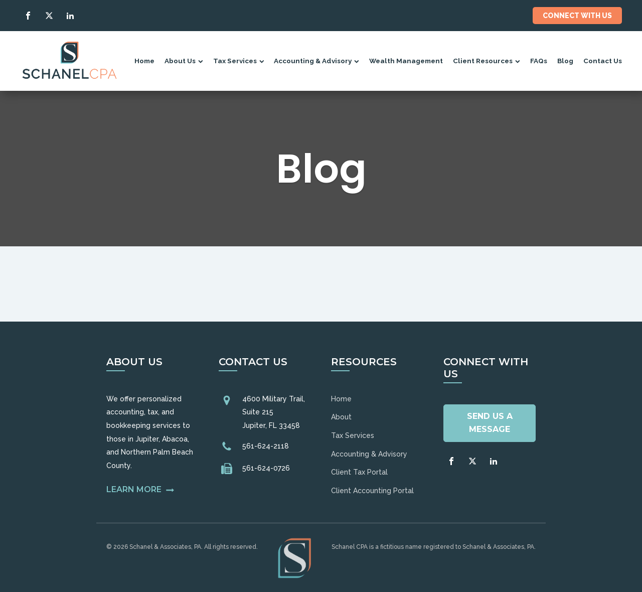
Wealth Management (406, 61)
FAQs (538, 61)
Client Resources (486, 61)
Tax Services (238, 61)
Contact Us (602, 61)
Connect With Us (577, 16)
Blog (565, 61)
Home (144, 61)
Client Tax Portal (359, 472)
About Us (184, 61)
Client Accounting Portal (372, 491)
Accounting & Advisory (316, 61)
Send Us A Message (490, 422)
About (341, 417)
